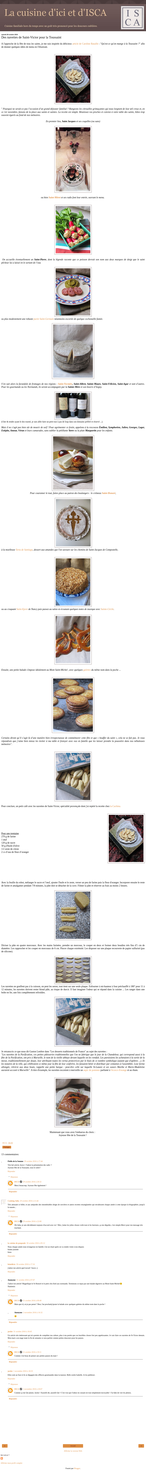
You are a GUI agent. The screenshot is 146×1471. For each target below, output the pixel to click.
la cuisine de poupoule (17, 1243)
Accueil (73, 1446)
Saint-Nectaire (65, 384)
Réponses (14, 1177)
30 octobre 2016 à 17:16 (25, 1264)
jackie (10, 1331)
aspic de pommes (91, 1070)
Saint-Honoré (108, 493)
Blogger (77, 1468)
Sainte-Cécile (107, 609)
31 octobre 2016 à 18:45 (22, 1331)
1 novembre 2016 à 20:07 (32, 1389)
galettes (87, 670)
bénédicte (11, 1264)
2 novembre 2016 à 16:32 (33, 1312)
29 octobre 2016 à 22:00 (32, 1221)
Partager (7, 1147)
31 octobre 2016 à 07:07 (25, 1280)
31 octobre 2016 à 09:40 (32, 1300)
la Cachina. (115, 806)
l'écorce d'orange (119, 1070)
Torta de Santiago (24, 549)
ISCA (16, 1182)
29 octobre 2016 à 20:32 (32, 1182)
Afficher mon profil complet (11, 1463)
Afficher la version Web (73, 1451)
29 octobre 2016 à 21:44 (29, 1201)
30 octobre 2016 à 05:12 (35, 1243)
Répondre (11, 1171)
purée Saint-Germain (44, 319)
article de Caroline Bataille (85, 43)
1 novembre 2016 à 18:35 (23, 1371)
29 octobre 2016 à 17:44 (33, 1161)
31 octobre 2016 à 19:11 (32, 1352)
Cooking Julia (13, 1201)
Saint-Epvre (22, 609)
